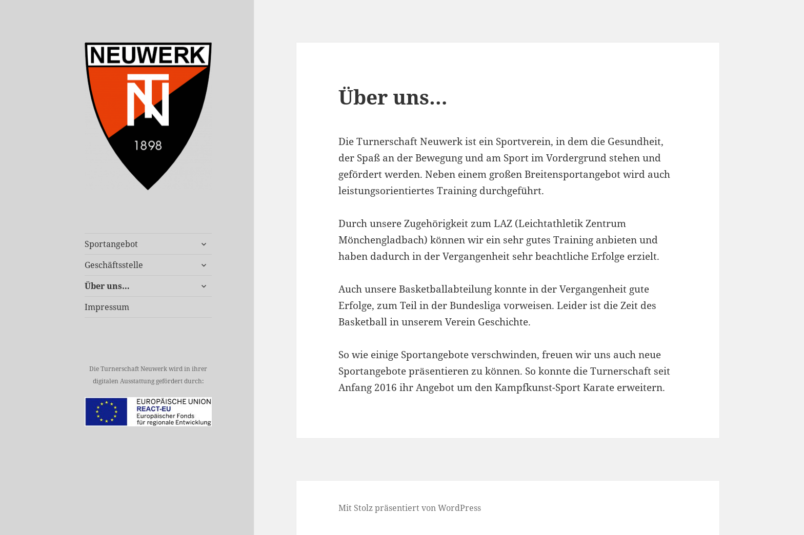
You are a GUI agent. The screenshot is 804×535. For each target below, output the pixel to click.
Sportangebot (111, 244)
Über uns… (107, 286)
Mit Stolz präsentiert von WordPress (409, 507)
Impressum (107, 307)
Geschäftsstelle (114, 265)
